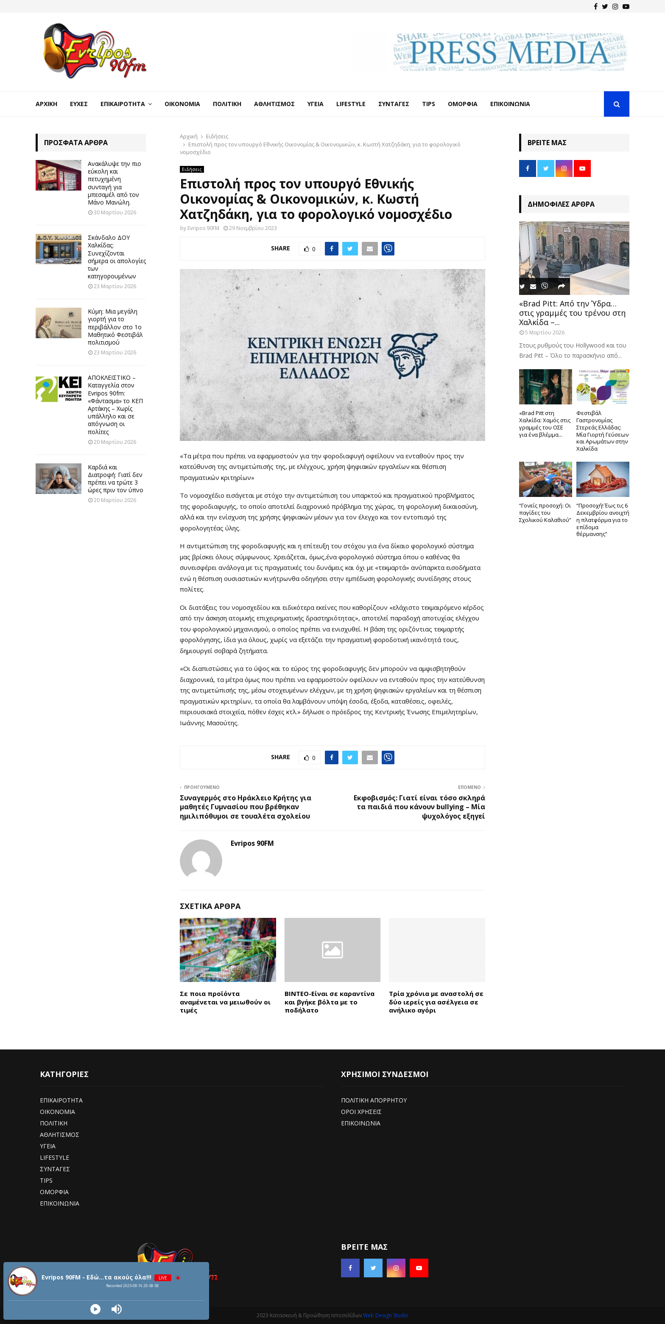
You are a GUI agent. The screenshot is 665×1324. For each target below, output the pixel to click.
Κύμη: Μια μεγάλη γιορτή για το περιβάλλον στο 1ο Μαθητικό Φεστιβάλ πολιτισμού (115, 326)
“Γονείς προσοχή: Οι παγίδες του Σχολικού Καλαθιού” (545, 513)
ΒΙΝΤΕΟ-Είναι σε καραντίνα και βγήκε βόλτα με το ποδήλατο (329, 1001)
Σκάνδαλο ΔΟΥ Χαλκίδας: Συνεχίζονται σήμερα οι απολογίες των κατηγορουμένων (117, 256)
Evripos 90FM (203, 228)
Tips (428, 104)
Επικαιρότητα (123, 104)
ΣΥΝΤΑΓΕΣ (55, 1169)
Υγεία (315, 104)
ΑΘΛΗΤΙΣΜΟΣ (59, 1134)
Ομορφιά (463, 104)
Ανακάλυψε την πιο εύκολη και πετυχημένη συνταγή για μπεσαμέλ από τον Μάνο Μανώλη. (114, 183)
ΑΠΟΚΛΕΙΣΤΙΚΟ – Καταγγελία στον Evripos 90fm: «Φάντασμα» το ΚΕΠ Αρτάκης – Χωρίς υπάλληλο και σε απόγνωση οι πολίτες (115, 404)
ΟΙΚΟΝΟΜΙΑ (57, 1112)
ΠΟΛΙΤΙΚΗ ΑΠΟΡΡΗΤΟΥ (374, 1100)
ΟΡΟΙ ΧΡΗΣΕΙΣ (361, 1112)
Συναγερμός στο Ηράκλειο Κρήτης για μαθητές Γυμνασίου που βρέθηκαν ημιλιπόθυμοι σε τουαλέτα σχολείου (245, 807)
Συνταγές (393, 104)
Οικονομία (182, 104)
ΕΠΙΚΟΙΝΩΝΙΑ (59, 1203)
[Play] (95, 1309)
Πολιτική (227, 104)
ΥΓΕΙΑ (48, 1146)
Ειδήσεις (192, 169)
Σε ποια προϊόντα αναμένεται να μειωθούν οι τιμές (225, 1001)
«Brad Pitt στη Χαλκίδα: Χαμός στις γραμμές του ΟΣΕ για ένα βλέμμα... (544, 423)
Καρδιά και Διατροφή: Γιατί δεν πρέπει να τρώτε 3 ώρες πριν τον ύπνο (115, 478)
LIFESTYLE (54, 1157)
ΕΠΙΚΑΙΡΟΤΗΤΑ (61, 1100)
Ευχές (79, 104)
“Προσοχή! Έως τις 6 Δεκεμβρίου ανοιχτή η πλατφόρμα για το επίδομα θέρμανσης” (602, 520)
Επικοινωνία (510, 104)
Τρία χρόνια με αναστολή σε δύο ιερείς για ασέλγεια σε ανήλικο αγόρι (436, 1001)
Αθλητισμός (274, 104)
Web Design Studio (385, 1315)
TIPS (46, 1180)
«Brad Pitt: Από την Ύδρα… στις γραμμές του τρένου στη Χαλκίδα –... (572, 312)
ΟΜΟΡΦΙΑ (54, 1192)
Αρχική (46, 104)
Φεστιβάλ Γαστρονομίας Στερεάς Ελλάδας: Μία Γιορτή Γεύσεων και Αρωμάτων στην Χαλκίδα (602, 430)
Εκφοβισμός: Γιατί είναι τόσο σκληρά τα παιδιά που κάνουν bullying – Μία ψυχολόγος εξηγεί (419, 807)
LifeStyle (351, 104)
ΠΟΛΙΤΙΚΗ (53, 1123)
